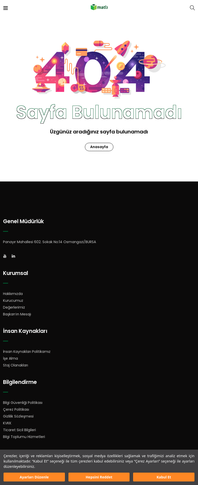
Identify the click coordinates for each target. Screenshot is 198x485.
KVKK (7, 423)
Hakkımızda (13, 293)
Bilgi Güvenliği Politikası (22, 402)
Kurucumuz (13, 300)
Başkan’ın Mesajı (17, 314)
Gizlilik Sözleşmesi (18, 416)
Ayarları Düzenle (34, 477)
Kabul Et (164, 477)
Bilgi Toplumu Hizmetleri (24, 436)
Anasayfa (99, 146)
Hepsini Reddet (99, 477)
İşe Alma (10, 358)
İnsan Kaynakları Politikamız (27, 351)
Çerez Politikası (16, 409)
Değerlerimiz (14, 307)
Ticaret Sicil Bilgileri (19, 429)
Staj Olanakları (15, 365)
